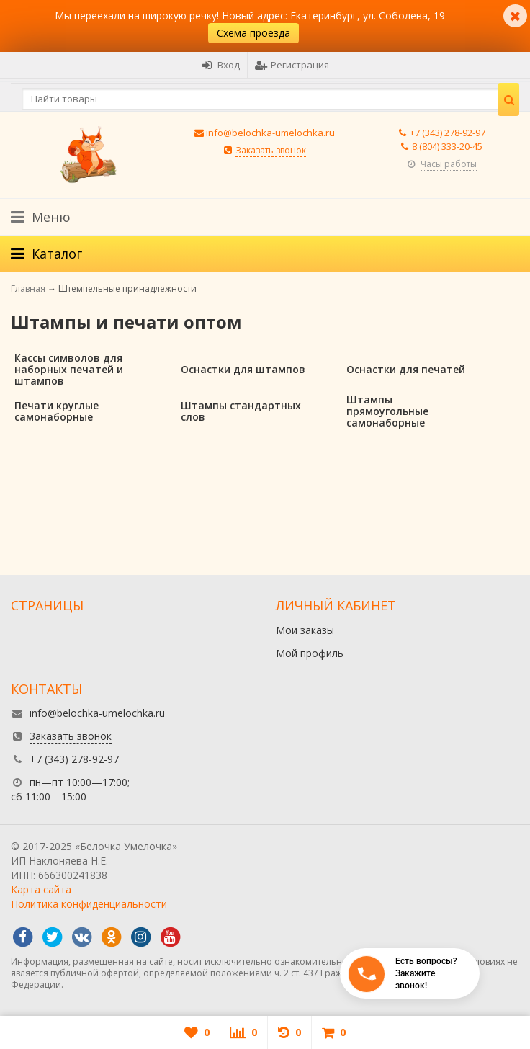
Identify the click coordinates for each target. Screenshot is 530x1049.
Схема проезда (253, 33)
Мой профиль (309, 653)
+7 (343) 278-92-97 (447, 132)
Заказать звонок (270, 150)
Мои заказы (305, 630)
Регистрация (292, 64)
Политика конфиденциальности (89, 904)
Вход (221, 64)
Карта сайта (41, 889)
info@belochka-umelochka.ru (270, 132)
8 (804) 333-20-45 (447, 146)
